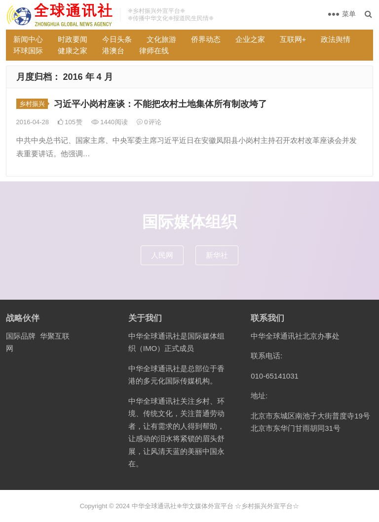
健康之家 (72, 50)
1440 (109, 122)
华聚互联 (55, 336)
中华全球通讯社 (154, 506)
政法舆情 (335, 39)
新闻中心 (28, 39)
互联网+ (293, 39)
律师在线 (154, 50)
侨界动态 (206, 39)
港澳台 (113, 50)
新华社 (217, 255)
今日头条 (117, 39)
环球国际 (28, 50)
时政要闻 (72, 39)
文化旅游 (161, 39)
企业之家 (250, 39)
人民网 (162, 255)
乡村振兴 (32, 103)
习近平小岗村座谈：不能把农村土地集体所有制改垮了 (160, 104)
